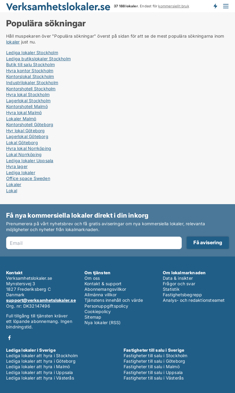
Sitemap (92, 317)
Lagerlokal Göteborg (27, 136)
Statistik (171, 289)
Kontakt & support (102, 283)
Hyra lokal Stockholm (28, 94)
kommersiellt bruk (173, 6)
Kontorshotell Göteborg (29, 124)
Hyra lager (17, 166)
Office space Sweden (28, 178)
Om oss (92, 278)
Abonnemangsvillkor (105, 289)
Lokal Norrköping (24, 154)
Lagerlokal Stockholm (28, 100)
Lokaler (13, 184)
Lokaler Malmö (21, 118)
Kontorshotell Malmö (27, 106)
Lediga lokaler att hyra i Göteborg (41, 361)
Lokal (11, 190)
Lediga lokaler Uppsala (29, 160)
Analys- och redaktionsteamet (194, 300)
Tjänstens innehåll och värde (113, 300)
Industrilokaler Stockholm (32, 82)
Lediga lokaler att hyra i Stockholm (42, 355)
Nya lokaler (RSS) (102, 322)
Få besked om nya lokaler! (215, 6)
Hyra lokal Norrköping (28, 148)
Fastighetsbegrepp (182, 294)
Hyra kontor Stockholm (29, 70)
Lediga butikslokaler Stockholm (38, 58)
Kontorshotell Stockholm (31, 88)
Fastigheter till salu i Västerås (154, 377)
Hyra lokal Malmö (24, 112)
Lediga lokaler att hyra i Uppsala (39, 372)
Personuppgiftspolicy (106, 306)
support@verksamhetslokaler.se (41, 300)
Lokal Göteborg (22, 142)
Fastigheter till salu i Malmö (152, 366)
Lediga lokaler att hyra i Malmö (38, 366)
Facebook (9, 338)
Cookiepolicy (97, 311)
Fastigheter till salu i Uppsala (153, 372)
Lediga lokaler (20, 172)
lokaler (13, 41)
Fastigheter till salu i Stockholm (156, 355)
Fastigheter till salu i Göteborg (154, 361)
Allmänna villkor (100, 294)
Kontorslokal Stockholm (30, 76)
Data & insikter (178, 278)
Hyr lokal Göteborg (25, 130)
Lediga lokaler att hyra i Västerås (40, 377)
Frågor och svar (179, 283)
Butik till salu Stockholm (30, 64)
